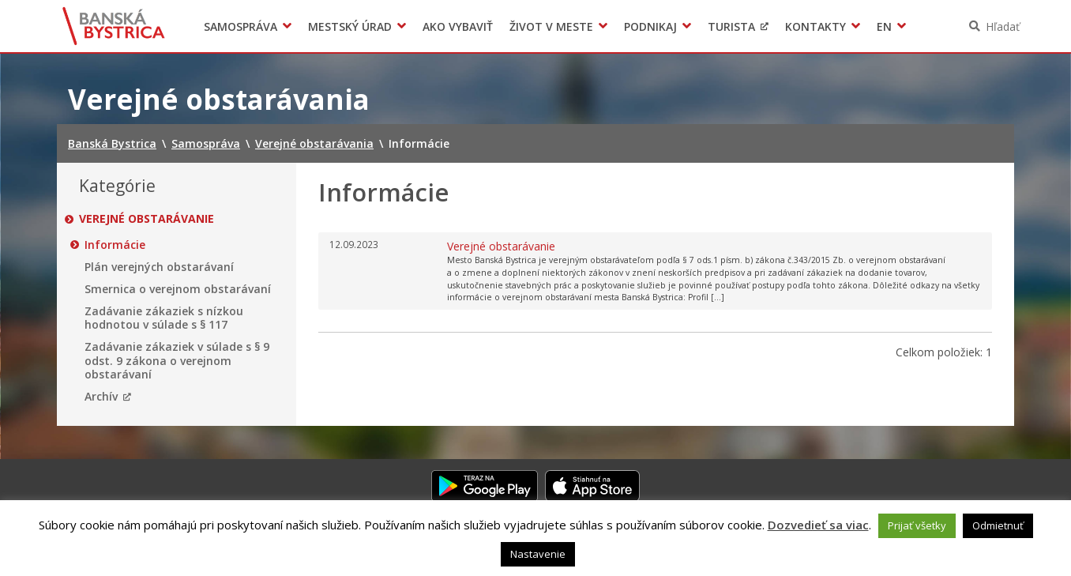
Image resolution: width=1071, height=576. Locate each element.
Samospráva (240, 26)
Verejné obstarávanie (146, 219)
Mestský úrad (350, 26)
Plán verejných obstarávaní (159, 267)
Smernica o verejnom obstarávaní (178, 289)
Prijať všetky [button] (917, 525)
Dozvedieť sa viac (818, 525)
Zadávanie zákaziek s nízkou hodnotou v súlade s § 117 (164, 318)
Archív (101, 397)
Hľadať (1003, 26)
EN (884, 26)
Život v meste (551, 26)
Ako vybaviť (458, 26)
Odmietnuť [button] (998, 525)
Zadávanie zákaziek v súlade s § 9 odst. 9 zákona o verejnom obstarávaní (177, 361)
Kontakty (815, 26)
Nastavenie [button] (538, 554)
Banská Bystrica (114, 26)
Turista (731, 26)
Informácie (115, 245)
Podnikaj (650, 26)
